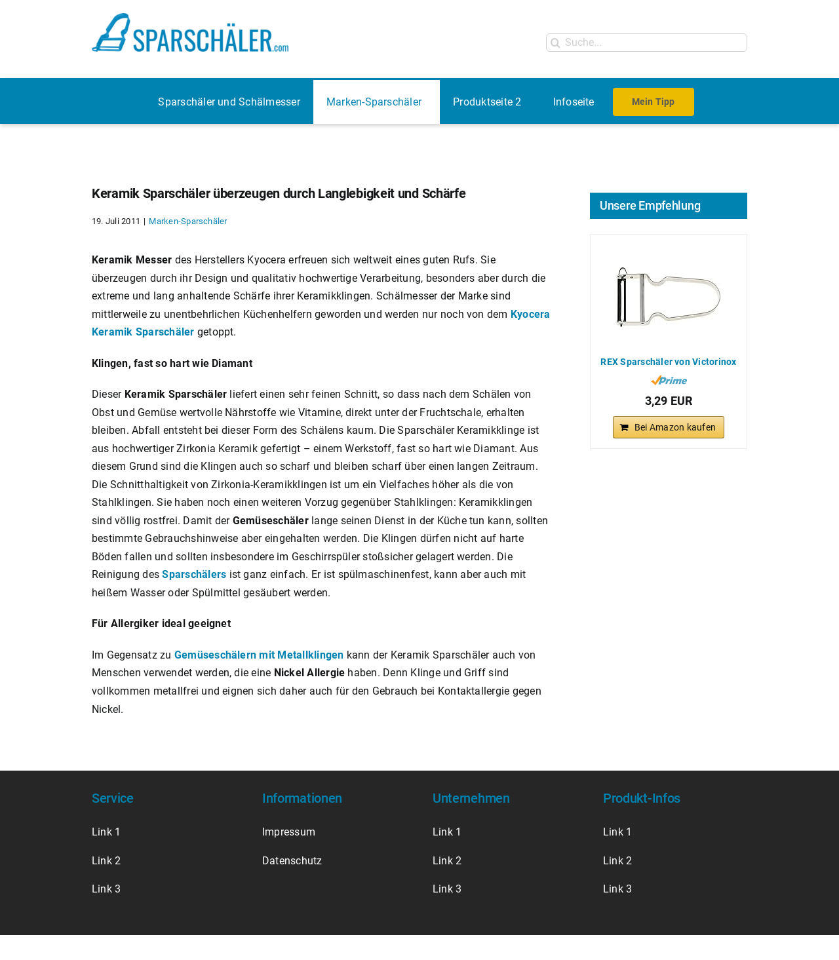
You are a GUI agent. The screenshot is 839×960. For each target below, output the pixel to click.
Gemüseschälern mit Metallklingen (259, 655)
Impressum (290, 832)
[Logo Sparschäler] (190, 18)
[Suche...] (646, 42)
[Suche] (555, 42)
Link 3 (106, 889)
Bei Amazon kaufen (675, 427)
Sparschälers (194, 574)
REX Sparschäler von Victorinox (668, 361)
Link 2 (106, 860)
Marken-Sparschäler (188, 221)
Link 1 (106, 832)
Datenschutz (292, 860)
